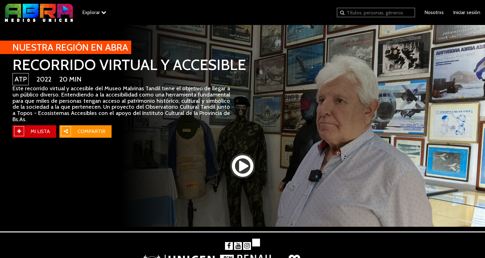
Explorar (94, 12)
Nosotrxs (434, 12)
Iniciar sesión (466, 12)
